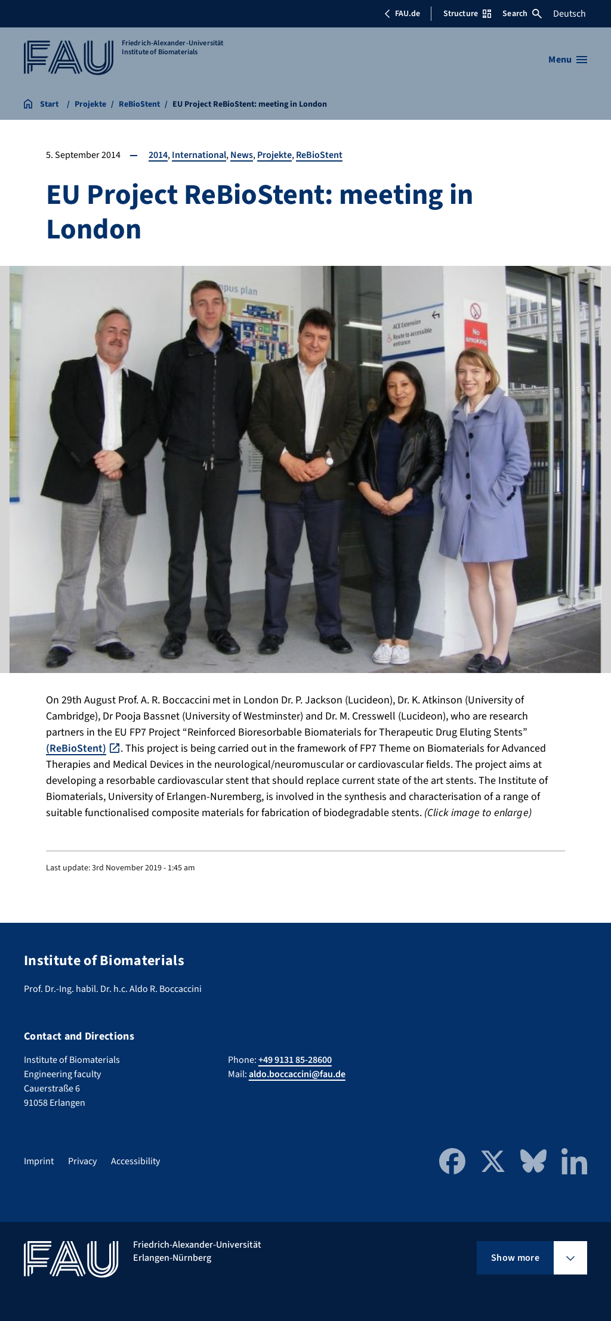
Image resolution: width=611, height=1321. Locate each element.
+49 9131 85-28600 (295, 1059)
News (241, 155)
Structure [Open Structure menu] (467, 14)
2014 (158, 155)
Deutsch (569, 13)
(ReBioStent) (76, 748)
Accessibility (135, 1161)
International (199, 155)
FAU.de (402, 14)
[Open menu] (567, 59)
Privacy (82, 1161)
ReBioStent (319, 155)
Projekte (274, 155)
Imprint (39, 1161)
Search (522, 14)
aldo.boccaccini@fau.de (297, 1074)
